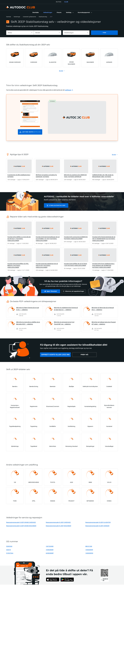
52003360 (9, 546)
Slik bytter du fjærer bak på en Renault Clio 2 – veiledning (103, 309)
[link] (35, 12)
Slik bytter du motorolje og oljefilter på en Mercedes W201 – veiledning (28, 323)
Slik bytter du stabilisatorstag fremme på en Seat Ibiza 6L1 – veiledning (66, 309)
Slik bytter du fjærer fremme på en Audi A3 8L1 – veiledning (27, 309)
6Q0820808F (50, 553)
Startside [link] (8, 16)
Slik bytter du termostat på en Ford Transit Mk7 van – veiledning (64, 323)
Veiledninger (17, 16)
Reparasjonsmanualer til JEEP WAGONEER (58, 526)
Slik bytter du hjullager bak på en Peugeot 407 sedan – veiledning (104, 323)
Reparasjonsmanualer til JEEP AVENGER (97, 526)
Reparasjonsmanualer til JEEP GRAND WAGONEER (21, 526)
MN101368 (88, 546)
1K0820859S (89, 553)
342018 (8, 550)
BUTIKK (58, 2)
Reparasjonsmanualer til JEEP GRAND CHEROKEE (21, 522)
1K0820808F (50, 550)
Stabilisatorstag (43, 16)
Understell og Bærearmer (29, 16)
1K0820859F (89, 550)
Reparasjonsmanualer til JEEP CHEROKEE (58, 522)
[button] (69, 12)
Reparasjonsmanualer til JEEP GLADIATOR (98, 522)
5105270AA (9, 553)
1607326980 (49, 546)
